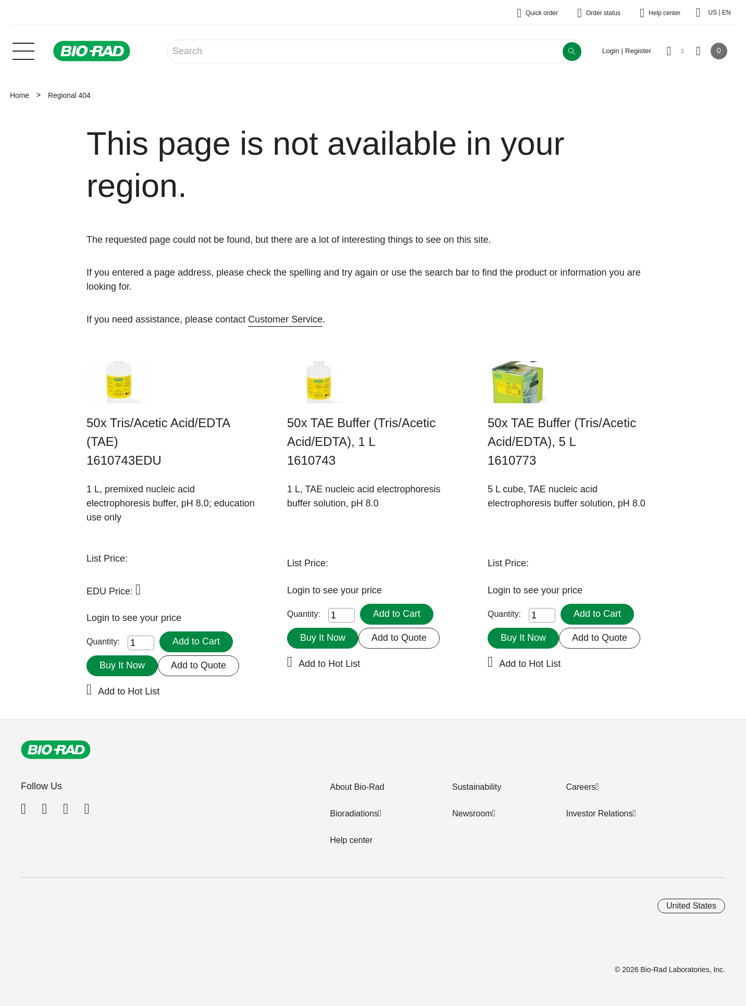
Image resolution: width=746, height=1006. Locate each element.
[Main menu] (23, 50)
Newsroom (472, 813)
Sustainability (476, 787)
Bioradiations (354, 813)
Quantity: (103, 641)
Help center (351, 840)
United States (691, 905)
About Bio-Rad (357, 787)
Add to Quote (198, 665)
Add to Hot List (128, 691)
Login (99, 618)
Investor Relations (599, 813)
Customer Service (285, 319)
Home (19, 95)
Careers (580, 787)
